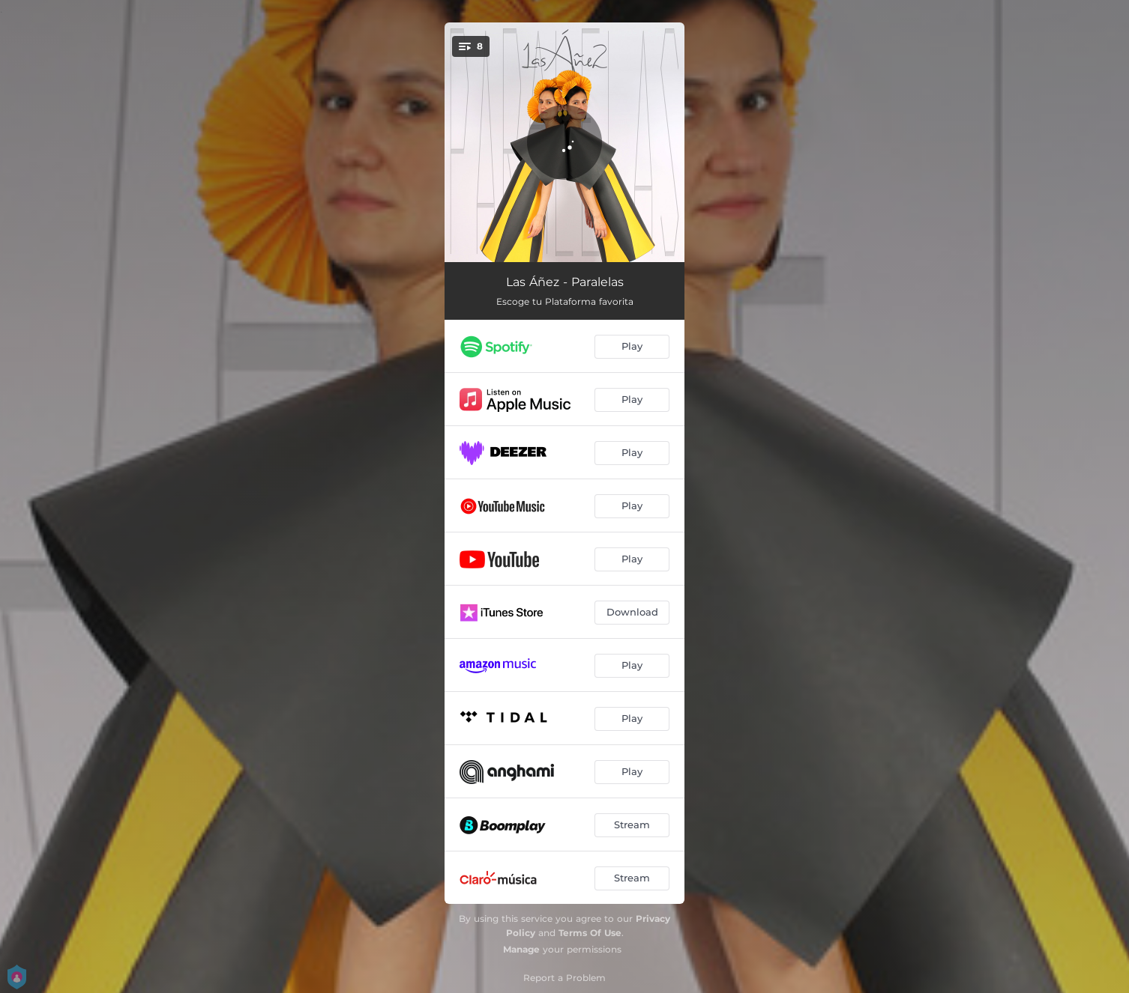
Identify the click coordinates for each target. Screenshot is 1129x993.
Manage (521, 949)
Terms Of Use (590, 932)
